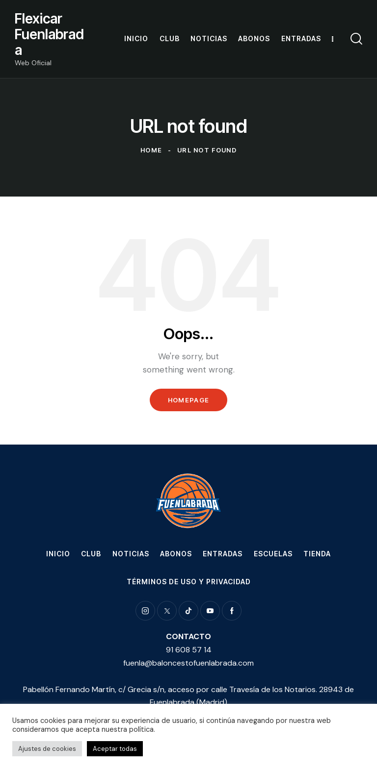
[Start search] (356, 39)
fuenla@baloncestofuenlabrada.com (188, 663)
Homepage (188, 400)
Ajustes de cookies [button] (47, 749)
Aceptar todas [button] (115, 749)
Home (151, 150)
